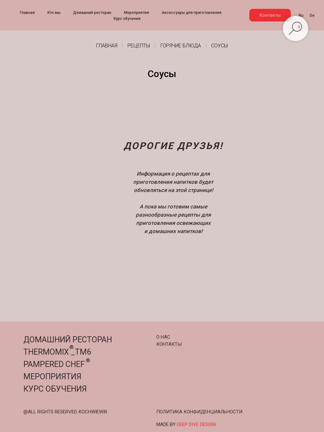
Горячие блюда (180, 46)
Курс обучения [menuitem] (127, 18)
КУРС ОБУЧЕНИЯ (55, 388)
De (312, 15)
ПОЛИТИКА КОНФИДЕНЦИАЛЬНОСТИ (199, 412)
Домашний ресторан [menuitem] (92, 12)
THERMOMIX (46, 352)
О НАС (163, 337)
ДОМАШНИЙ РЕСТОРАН (67, 339)
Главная (106, 46)
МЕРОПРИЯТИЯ (52, 376)
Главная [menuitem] (27, 12)
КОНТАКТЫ (169, 344)
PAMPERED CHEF (54, 364)
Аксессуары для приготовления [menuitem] (191, 12)
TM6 (83, 352)
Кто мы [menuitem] (53, 12)
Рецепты (139, 46)
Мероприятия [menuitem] (136, 12)
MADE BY (186, 424)
